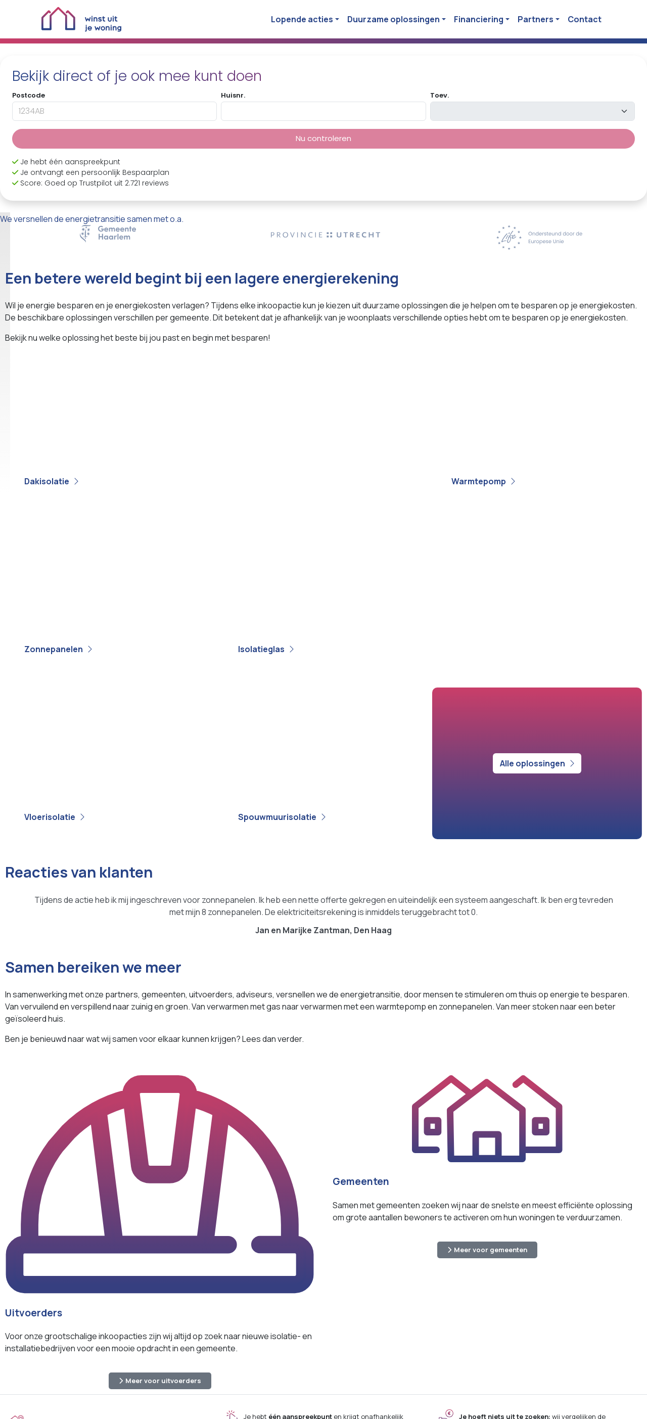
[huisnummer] (323, 111)
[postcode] (114, 111)
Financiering (478, 19)
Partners (535, 19)
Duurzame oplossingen (393, 19)
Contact (585, 19)
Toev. (439, 95)
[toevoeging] (532, 111)
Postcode (28, 95)
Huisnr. (233, 95)
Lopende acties (302, 19)
